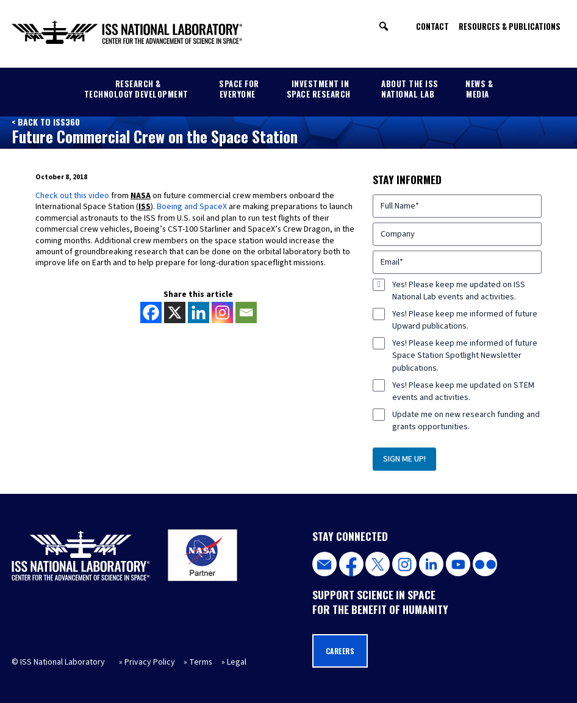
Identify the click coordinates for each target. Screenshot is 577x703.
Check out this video (72, 196)
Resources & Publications (510, 26)
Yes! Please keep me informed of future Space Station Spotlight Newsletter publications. (464, 355)
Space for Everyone (239, 88)
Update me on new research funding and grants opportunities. (466, 421)
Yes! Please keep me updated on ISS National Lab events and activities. (458, 291)
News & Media (479, 88)
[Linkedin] (198, 312)
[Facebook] (151, 312)
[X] (174, 312)
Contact (432, 26)
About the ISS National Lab (410, 88)
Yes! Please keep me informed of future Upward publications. (464, 320)
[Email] (246, 312)
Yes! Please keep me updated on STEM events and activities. (463, 391)
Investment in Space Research (319, 88)
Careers (340, 651)
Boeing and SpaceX (192, 207)
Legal (236, 662)
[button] (384, 26)
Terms (200, 662)
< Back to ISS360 (46, 121)
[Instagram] (222, 312)
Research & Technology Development (136, 88)
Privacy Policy (149, 662)
